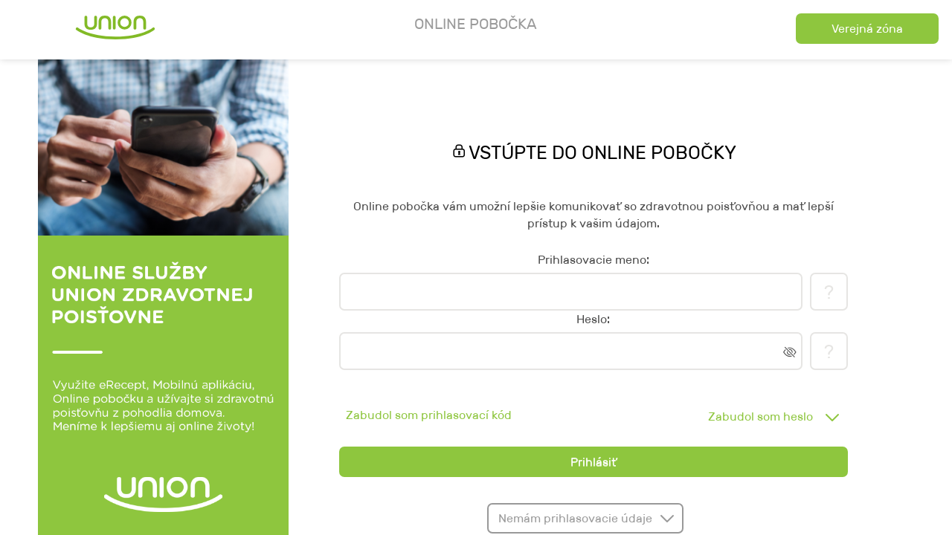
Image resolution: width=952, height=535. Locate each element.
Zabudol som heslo (760, 416)
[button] (867, 28)
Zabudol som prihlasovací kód (429, 415)
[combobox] (769, 416)
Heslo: (593, 319)
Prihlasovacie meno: (593, 260)
